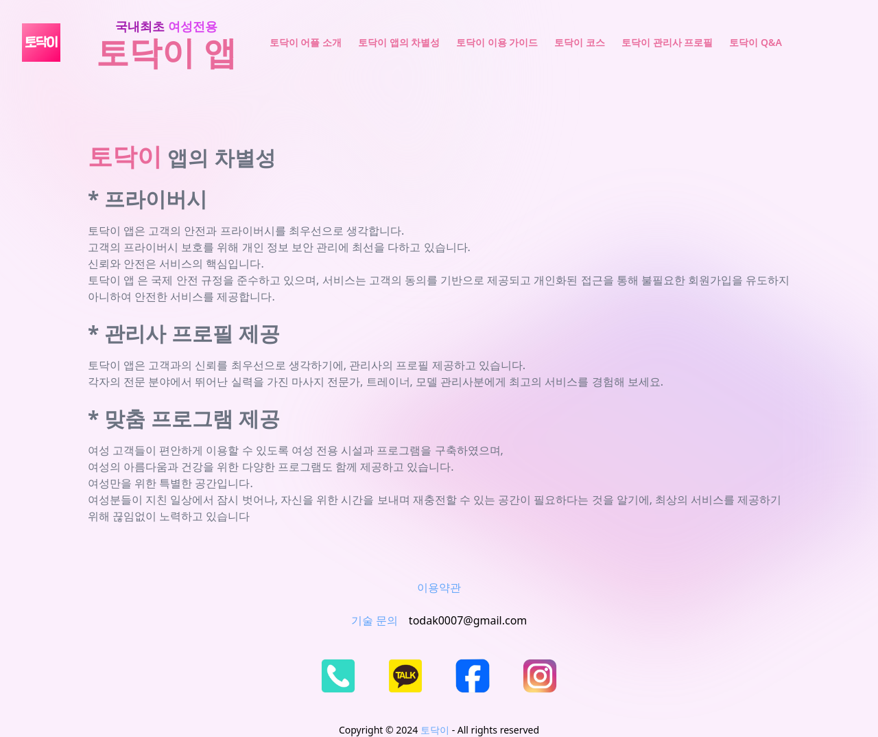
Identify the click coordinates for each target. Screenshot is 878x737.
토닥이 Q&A (755, 42)
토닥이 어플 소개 (306, 42)
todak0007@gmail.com (468, 620)
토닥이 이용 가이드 (497, 42)
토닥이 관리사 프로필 (667, 42)
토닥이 (434, 729)
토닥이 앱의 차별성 (399, 42)
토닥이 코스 (579, 42)
